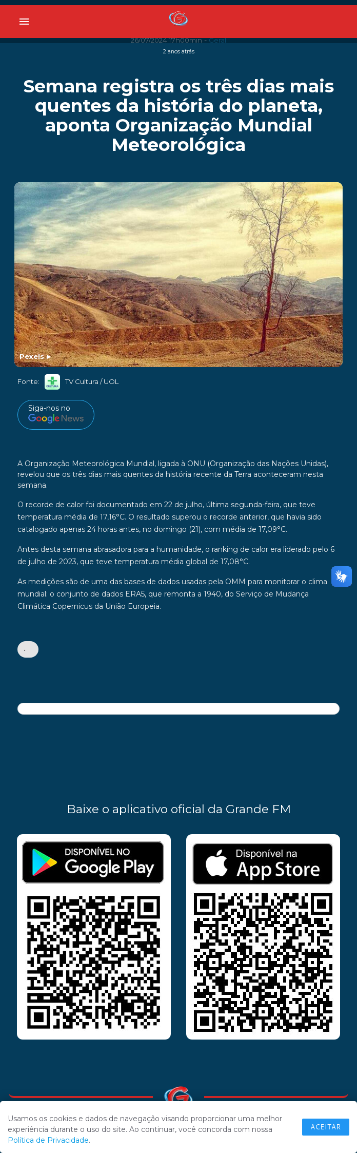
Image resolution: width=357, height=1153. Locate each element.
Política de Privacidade (48, 1140)
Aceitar (325, 1126)
